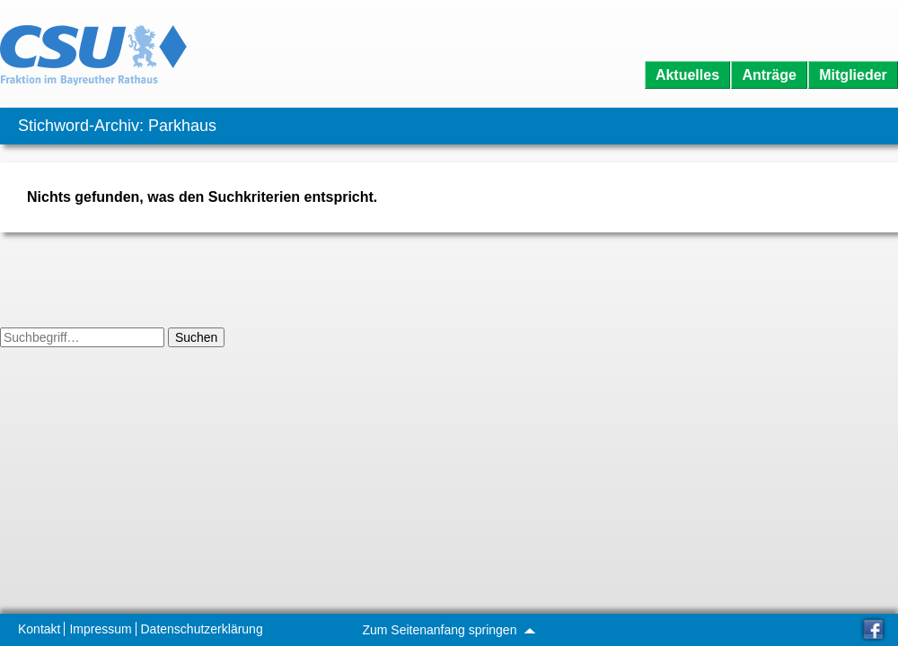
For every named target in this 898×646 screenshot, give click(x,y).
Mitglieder (853, 75)
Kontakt (39, 629)
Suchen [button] (196, 337)
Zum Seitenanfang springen (448, 630)
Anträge (769, 75)
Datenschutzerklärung (202, 629)
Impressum (100, 629)
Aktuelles (687, 75)
